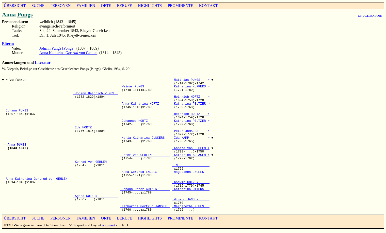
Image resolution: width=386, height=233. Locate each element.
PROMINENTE (180, 5)
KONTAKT (208, 5)
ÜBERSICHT (15, 5)
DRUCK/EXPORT (370, 15)
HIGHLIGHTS (150, 5)
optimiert (108, 225)
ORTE (106, 5)
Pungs (25, 14)
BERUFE (124, 5)
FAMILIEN (86, 5)
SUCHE (38, 5)
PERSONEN (60, 5)
